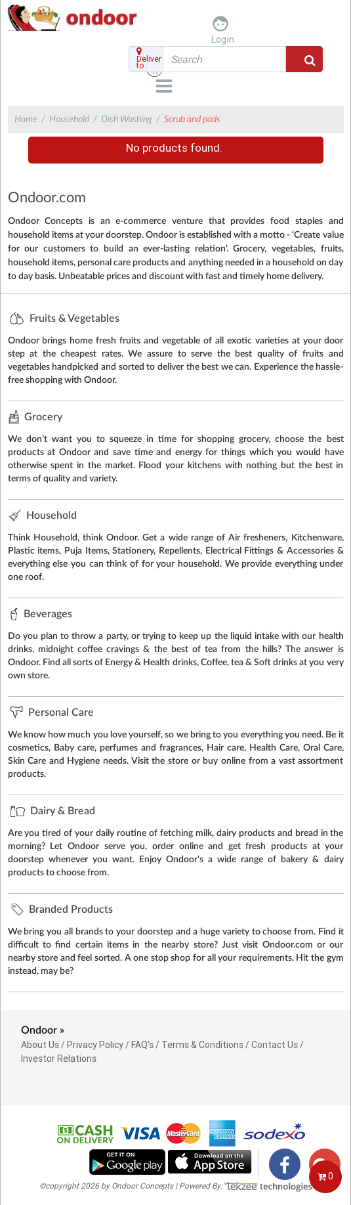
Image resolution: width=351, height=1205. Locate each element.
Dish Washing (126, 119)
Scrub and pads (192, 119)
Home (25, 119)
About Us (40, 1045)
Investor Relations (58, 1058)
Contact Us (274, 1045)
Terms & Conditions (202, 1045)
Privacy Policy (95, 1045)
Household (69, 119)
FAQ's (142, 1045)
